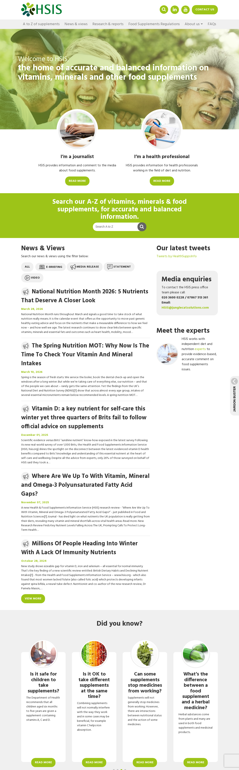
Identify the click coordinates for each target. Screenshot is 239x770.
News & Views (43, 248)
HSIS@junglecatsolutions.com (185, 307)
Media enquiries (187, 279)
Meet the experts (183, 331)
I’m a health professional (162, 157)
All (27, 266)
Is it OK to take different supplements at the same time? (94, 685)
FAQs (212, 24)
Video (32, 277)
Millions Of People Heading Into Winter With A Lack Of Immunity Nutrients (79, 548)
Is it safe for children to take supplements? (43, 682)
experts (200, 349)
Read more (77, 181)
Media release (84, 266)
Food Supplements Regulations (154, 24)
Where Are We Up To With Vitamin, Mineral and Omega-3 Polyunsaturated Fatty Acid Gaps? (85, 485)
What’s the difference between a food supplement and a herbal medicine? (196, 691)
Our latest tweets (183, 248)
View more (33, 598)
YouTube (185, 9)
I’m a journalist (77, 157)
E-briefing (50, 266)
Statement (119, 266)
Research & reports (108, 24)
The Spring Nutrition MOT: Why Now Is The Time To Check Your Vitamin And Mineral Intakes (85, 354)
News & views (76, 24)
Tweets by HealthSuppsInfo (177, 256)
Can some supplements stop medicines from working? (145, 682)
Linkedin (174, 9)
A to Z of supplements (41, 24)
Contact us (204, 9)
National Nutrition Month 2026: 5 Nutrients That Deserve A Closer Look (84, 296)
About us (192, 24)
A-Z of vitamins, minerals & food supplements (122, 206)
